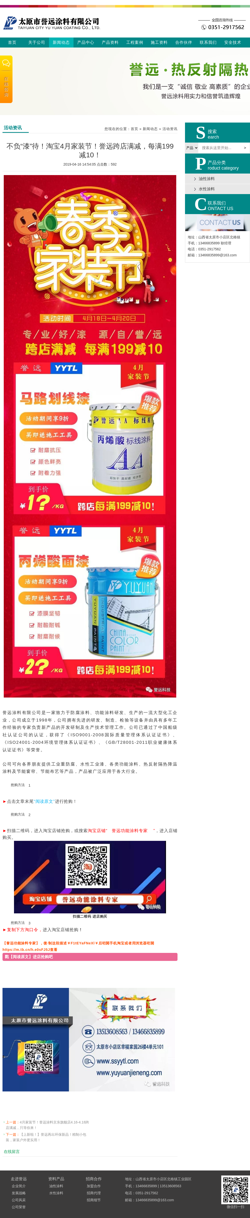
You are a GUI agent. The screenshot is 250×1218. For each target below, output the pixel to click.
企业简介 (19, 1186)
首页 (12, 42)
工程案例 (134, 42)
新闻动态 (61, 42)
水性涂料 (56, 1193)
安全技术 (232, 42)
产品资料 (110, 42)
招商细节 (94, 1200)
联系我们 (208, 42)
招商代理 (94, 1193)
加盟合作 (94, 1186)
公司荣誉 (19, 1207)
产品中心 (85, 42)
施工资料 (159, 42)
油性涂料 (56, 1186)
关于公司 (36, 42)
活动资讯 (170, 129)
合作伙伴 (183, 42)
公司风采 (19, 1200)
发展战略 (19, 1193)
